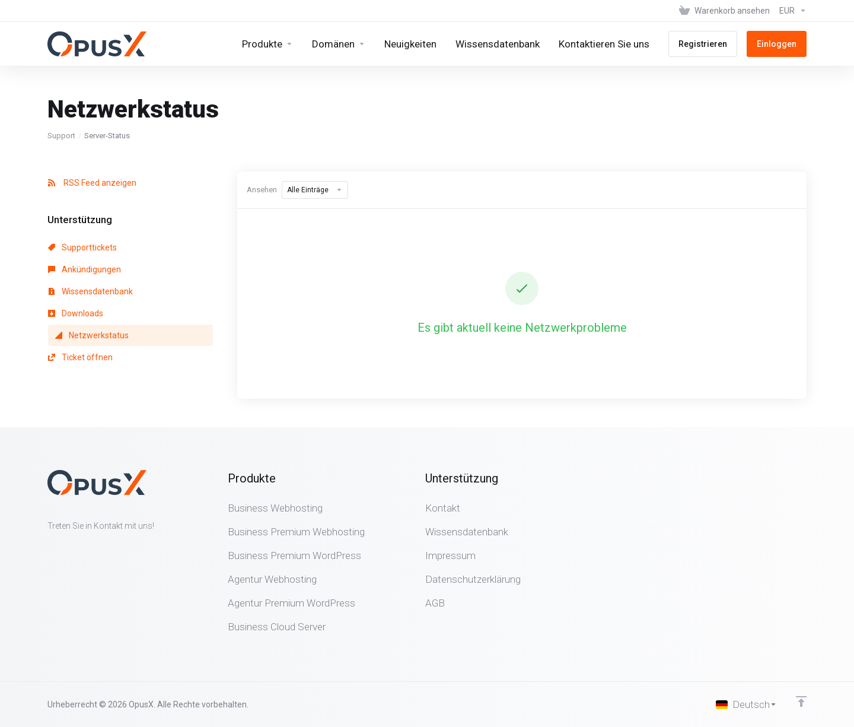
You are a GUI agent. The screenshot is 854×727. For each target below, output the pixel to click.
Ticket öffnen (80, 357)
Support (61, 135)
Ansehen (262, 189)
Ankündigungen (84, 269)
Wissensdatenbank (90, 291)
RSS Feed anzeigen (92, 183)
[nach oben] (801, 701)
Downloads (75, 313)
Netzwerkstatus (92, 335)
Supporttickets (82, 247)
